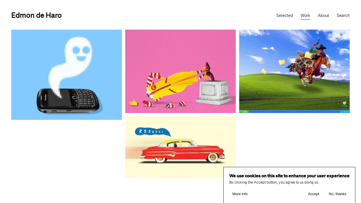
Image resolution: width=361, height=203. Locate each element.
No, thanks (337, 196)
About (323, 15)
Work (305, 15)
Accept (313, 196)
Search (343, 15)
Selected (284, 15)
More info (240, 196)
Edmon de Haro (36, 14)
